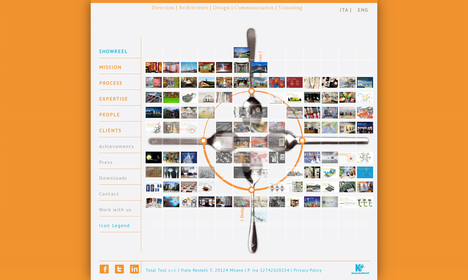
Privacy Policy (308, 270)
